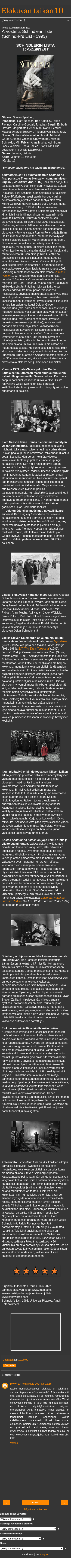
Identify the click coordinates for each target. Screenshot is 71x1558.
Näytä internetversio (35, 1509)
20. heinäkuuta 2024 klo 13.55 (35, 1383)
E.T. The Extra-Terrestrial (34, 648)
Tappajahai (60, 641)
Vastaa (14, 1443)
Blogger (44, 1554)
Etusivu (35, 1502)
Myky (13, 1383)
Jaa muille (9, 1365)
